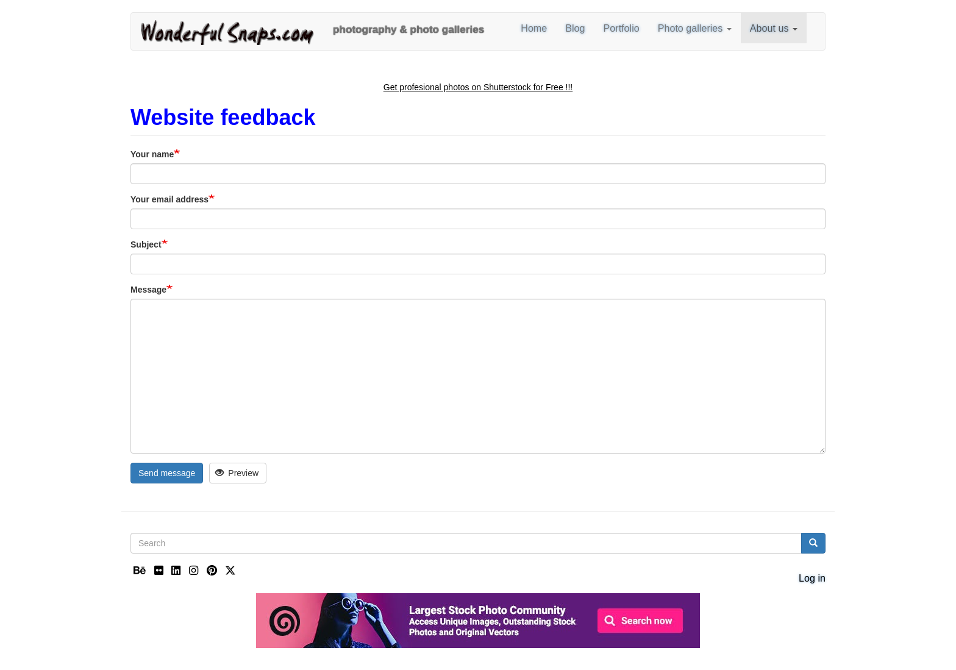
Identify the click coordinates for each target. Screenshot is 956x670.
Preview (237, 473)
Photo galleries (695, 28)
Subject (146, 244)
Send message (166, 473)
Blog (575, 28)
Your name (152, 154)
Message (148, 289)
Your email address (169, 199)
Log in (812, 577)
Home (534, 28)
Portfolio (622, 28)
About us (773, 28)
